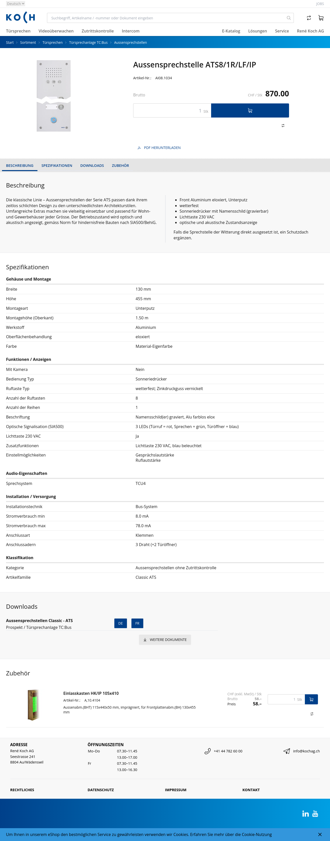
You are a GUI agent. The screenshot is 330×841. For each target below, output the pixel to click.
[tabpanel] (54, 96)
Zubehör (120, 165)
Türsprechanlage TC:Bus (88, 42)
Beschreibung (19, 165)
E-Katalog (231, 31)
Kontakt (251, 789)
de (120, 623)
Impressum (175, 789)
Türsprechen (52, 42)
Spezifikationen (56, 165)
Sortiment (28, 42)
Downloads (92, 165)
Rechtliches (22, 789)
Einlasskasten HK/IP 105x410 (91, 693)
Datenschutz (101, 789)
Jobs (320, 3)
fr (137, 623)
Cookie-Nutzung (257, 834)
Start (10, 42)
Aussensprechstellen (130, 42)
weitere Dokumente (164, 639)
